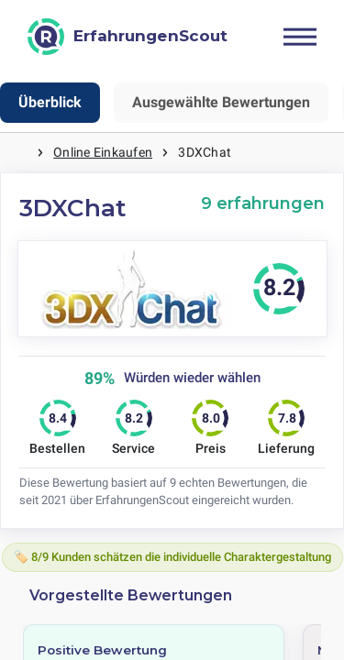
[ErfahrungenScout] (127, 36)
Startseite (18, 152)
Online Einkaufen (102, 152)
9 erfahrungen (263, 203)
